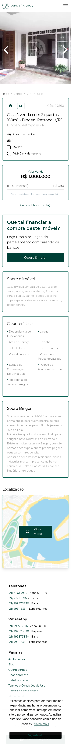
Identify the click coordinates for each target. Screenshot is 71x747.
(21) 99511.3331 (17, 608)
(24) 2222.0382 (17, 598)
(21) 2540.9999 (17, 593)
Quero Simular (35, 257)
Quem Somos (17, 669)
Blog (11, 664)
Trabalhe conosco (19, 680)
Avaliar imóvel (17, 659)
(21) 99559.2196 (18, 626)
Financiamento (18, 675)
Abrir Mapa (34, 532)
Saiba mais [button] (41, 724)
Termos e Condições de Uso (26, 685)
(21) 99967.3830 (18, 603)
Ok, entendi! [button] (35, 735)
